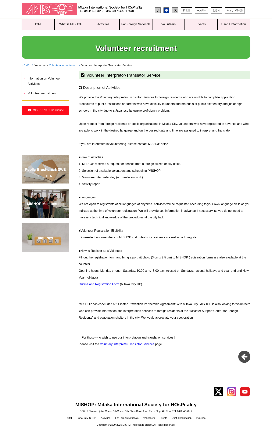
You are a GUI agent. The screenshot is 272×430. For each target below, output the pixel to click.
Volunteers (168, 24)
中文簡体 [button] (201, 10)
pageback (244, 357)
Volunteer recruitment (63, 65)
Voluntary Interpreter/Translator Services (127, 344)
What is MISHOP (70, 24)
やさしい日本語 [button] (235, 10)
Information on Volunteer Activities (44, 81)
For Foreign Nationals (136, 24)
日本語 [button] (186, 10)
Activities (103, 24)
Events (201, 24)
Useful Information (233, 24)
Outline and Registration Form (99, 284)
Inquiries (200, 418)
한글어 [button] (216, 10)
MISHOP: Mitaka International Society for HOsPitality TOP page (49, 10)
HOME (38, 24)
